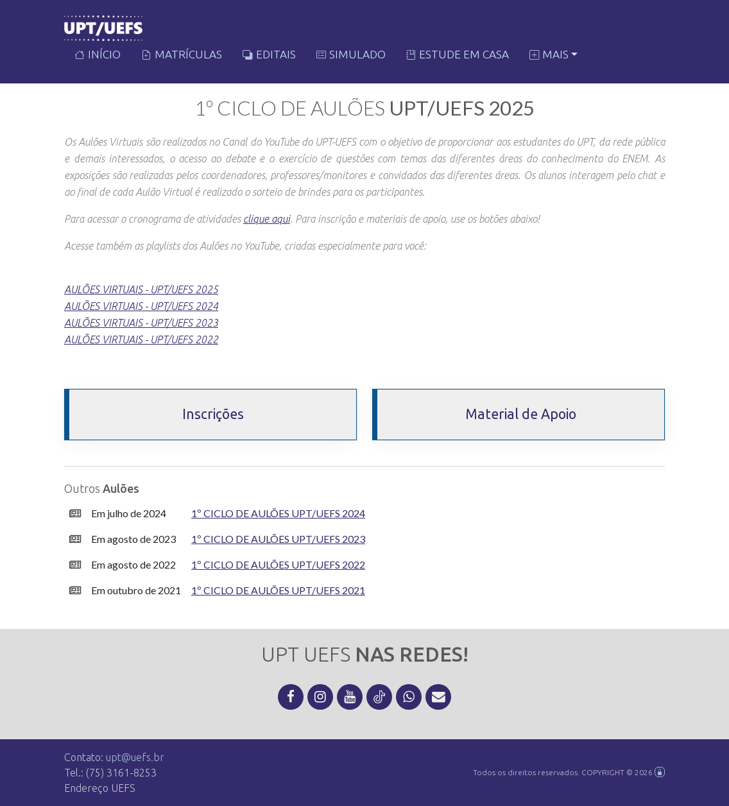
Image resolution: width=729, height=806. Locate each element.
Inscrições (213, 414)
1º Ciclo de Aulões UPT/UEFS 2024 (278, 513)
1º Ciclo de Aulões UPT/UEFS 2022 (278, 564)
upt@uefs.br (135, 757)
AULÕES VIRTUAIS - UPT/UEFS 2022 (141, 339)
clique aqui (266, 219)
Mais (549, 55)
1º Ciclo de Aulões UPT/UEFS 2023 (278, 539)
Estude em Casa (457, 55)
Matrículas (181, 55)
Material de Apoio (520, 414)
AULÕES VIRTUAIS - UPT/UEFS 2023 (141, 323)
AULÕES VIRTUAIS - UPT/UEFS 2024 (141, 306)
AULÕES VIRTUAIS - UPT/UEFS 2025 (141, 289)
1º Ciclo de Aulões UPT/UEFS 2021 (278, 590)
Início (97, 55)
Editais (269, 55)
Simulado (351, 55)
